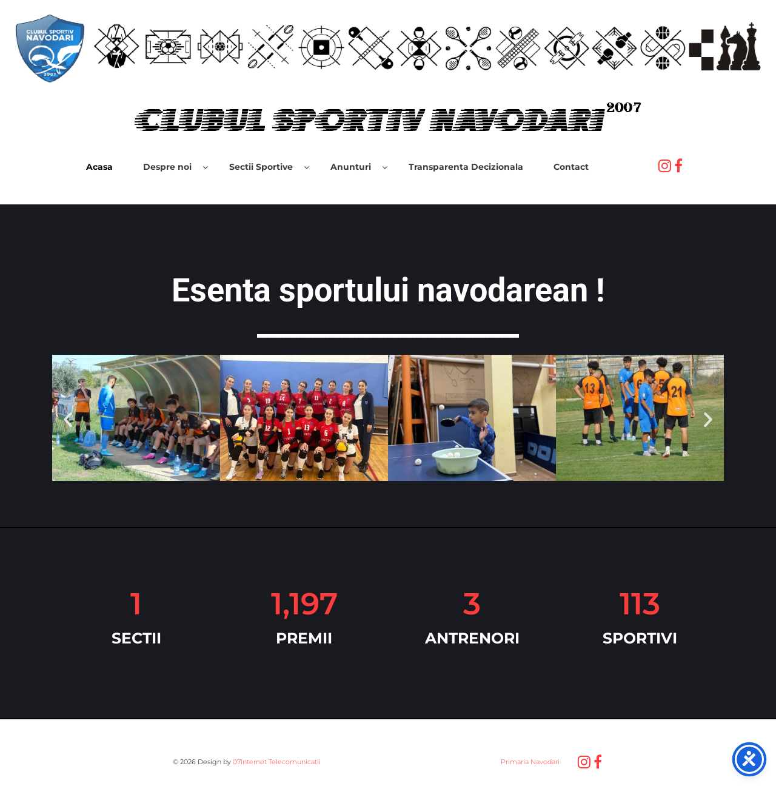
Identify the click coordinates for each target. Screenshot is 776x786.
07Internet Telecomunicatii (277, 761)
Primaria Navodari (529, 761)
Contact (571, 166)
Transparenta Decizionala (466, 166)
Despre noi (167, 166)
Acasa (99, 166)
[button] (68, 419)
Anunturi (350, 166)
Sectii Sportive (261, 166)
